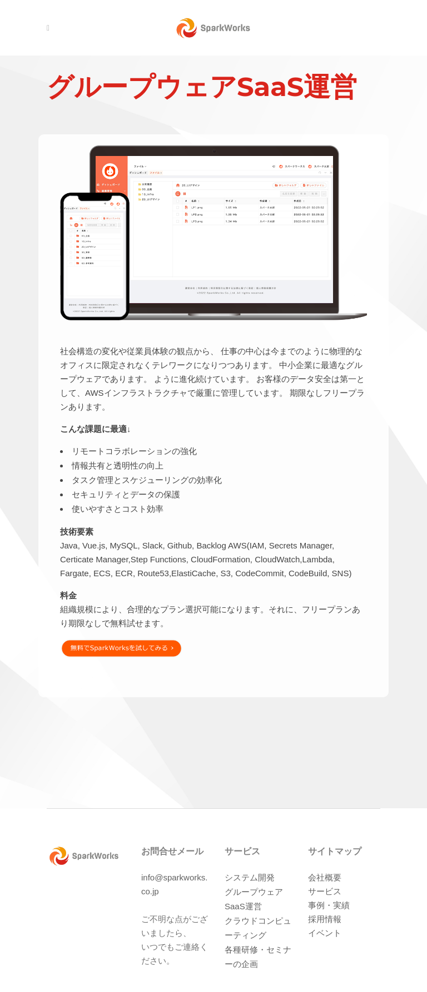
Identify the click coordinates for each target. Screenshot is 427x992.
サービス (324, 891)
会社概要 (324, 877)
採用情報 (324, 919)
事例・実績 (329, 905)
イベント (324, 933)
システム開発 (250, 877)
